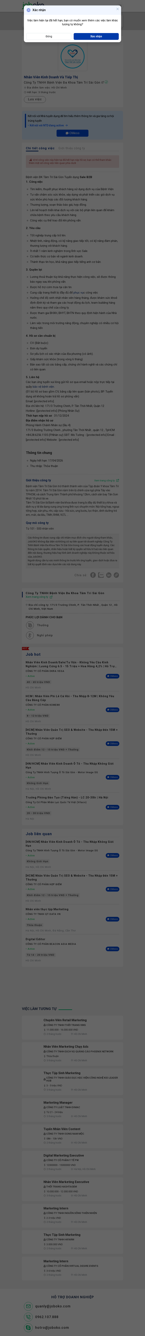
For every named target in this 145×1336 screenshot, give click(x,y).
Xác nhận (96, 36)
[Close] (117, 9)
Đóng (49, 36)
